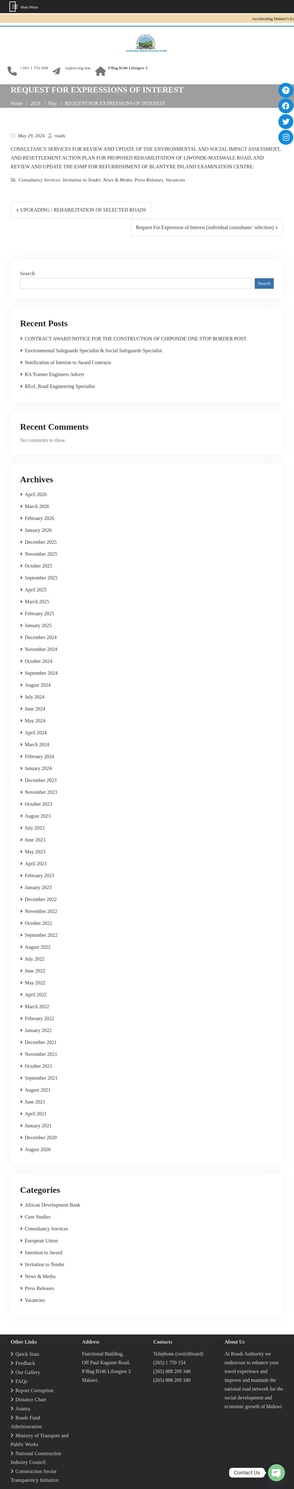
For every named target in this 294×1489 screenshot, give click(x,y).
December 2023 (41, 780)
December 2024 (41, 637)
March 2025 (37, 601)
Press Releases (148, 179)
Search (27, 273)
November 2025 (41, 554)
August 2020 (37, 1149)
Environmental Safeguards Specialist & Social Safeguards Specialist (93, 350)
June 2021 (35, 1101)
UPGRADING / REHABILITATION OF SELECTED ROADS (83, 209)
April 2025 (36, 589)
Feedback (25, 1363)
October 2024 (38, 661)
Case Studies (37, 1216)
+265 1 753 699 (34, 68)
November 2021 (41, 1054)
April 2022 (36, 994)
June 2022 (35, 970)
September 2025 (41, 577)
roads (60, 135)
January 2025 (38, 625)
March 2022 (37, 1006)
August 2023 (37, 816)
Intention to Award (43, 1252)
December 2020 (41, 1137)
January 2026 (38, 530)
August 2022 (37, 947)
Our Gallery (27, 1372)
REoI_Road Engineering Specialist (60, 386)
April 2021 (36, 1113)
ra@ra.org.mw (78, 68)
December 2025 (41, 542)
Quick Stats (27, 1354)
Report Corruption (34, 1390)
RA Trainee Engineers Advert (54, 374)
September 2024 (41, 673)
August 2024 (37, 685)
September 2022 (41, 935)
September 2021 (41, 1078)
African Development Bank (52, 1205)
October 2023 (38, 804)
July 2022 (35, 959)
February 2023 (39, 875)
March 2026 (37, 506)
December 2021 (41, 1042)
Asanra (22, 1408)
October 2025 (38, 566)
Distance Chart (30, 1399)
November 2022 (41, 911)
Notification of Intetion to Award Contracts (68, 362)
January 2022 (38, 1030)
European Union (41, 1240)
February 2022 (39, 1018)
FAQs (21, 1381)
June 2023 (35, 839)
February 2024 (39, 756)
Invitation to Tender (82, 179)
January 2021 (38, 1125)
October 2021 (38, 1066)
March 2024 (37, 744)
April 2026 (36, 494)
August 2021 (37, 1090)
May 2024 (35, 720)
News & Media (117, 179)
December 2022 (41, 899)
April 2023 (36, 863)
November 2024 (41, 649)
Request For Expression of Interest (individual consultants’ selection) (204, 227)
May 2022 (35, 982)
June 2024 (35, 708)
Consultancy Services (39, 179)
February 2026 (39, 518)
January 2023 (38, 887)
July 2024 (35, 697)
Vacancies (175, 179)
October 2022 (38, 923)
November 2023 (41, 792)
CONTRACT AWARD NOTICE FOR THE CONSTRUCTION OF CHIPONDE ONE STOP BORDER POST (135, 338)
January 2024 (38, 768)
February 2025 (39, 613)
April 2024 (36, 732)
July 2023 (35, 828)
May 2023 (35, 851)
